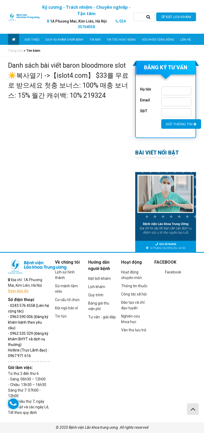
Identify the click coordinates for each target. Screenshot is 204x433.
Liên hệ (185, 39)
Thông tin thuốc (134, 286)
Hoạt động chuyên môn (131, 275)
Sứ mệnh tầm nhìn (66, 289)
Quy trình (95, 295)
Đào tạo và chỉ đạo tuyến (132, 305)
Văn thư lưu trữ (133, 330)
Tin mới (95, 39)
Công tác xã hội (134, 294)
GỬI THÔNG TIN (181, 124)
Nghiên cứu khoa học (130, 319)
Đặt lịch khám (99, 278)
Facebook (173, 272)
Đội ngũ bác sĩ (66, 308)
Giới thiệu (32, 39)
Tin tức (61, 316)
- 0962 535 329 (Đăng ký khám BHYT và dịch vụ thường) (28, 339)
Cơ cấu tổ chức (67, 300)
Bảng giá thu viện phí (98, 306)
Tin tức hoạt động (121, 39)
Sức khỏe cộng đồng (158, 39)
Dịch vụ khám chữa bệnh (64, 39)
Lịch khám (96, 287)
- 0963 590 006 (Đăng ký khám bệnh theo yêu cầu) (28, 322)
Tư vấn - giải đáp (102, 317)
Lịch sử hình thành (65, 275)
